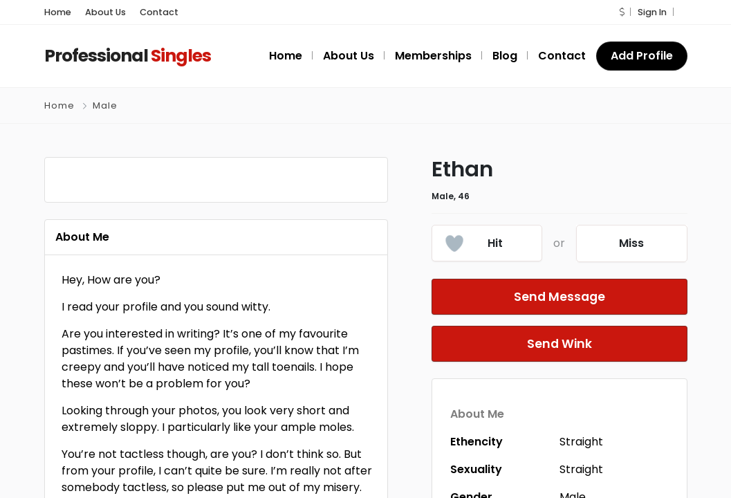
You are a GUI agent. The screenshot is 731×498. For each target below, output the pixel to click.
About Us (100, 12)
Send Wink (559, 344)
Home (56, 12)
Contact (146, 12)
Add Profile (642, 56)
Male (103, 105)
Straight (581, 442)
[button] (623, 12)
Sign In (653, 12)
